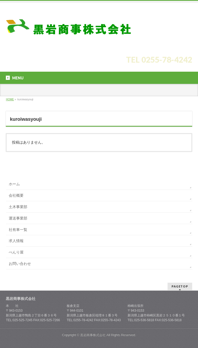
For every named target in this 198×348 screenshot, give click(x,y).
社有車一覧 (18, 229)
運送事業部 (18, 218)
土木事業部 (18, 207)
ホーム (14, 184)
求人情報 (16, 241)
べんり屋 (16, 252)
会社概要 (16, 195)
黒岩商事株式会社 (93, 335)
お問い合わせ (20, 263)
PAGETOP (180, 286)
